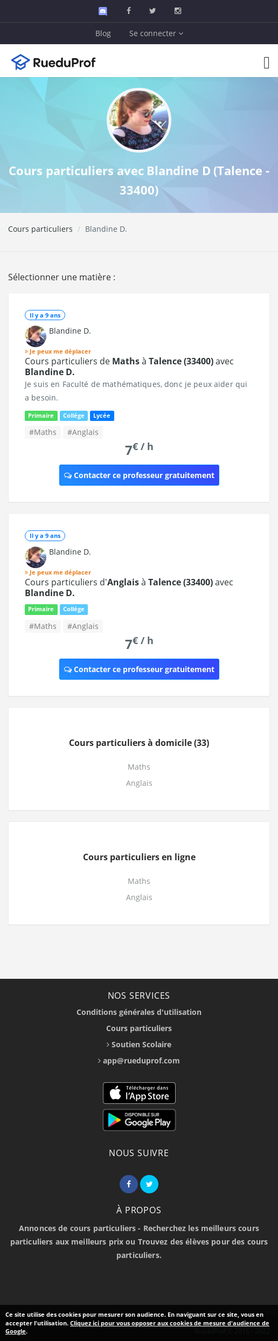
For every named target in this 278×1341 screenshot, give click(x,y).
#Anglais (83, 432)
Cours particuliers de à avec (129, 366)
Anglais (139, 783)
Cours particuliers (40, 229)
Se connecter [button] (156, 33)
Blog (103, 33)
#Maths (43, 432)
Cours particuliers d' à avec (129, 587)
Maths (139, 767)
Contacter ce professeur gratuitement (139, 475)
